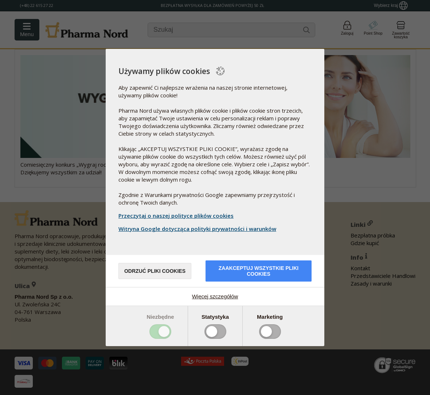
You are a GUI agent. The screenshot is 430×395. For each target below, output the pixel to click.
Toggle (160, 331)
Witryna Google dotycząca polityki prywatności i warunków (198, 228)
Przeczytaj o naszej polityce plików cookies (176, 215)
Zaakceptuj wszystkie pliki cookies (258, 271)
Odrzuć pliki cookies (154, 271)
